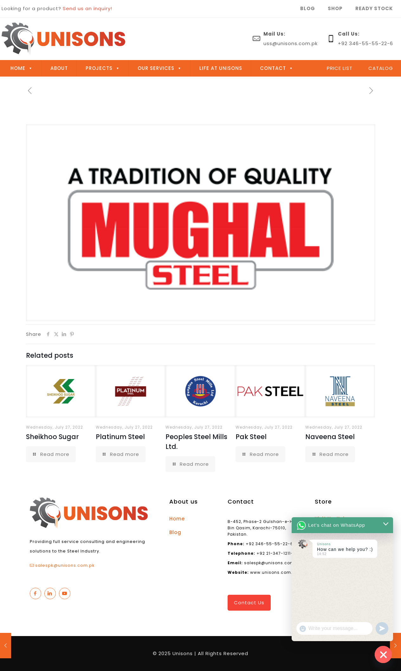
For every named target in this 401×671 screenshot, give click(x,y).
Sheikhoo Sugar (52, 436)
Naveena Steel (330, 436)
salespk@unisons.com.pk (65, 565)
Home (177, 518)
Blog (175, 532)
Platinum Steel (120, 436)
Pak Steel (251, 436)
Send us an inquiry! (87, 8)
